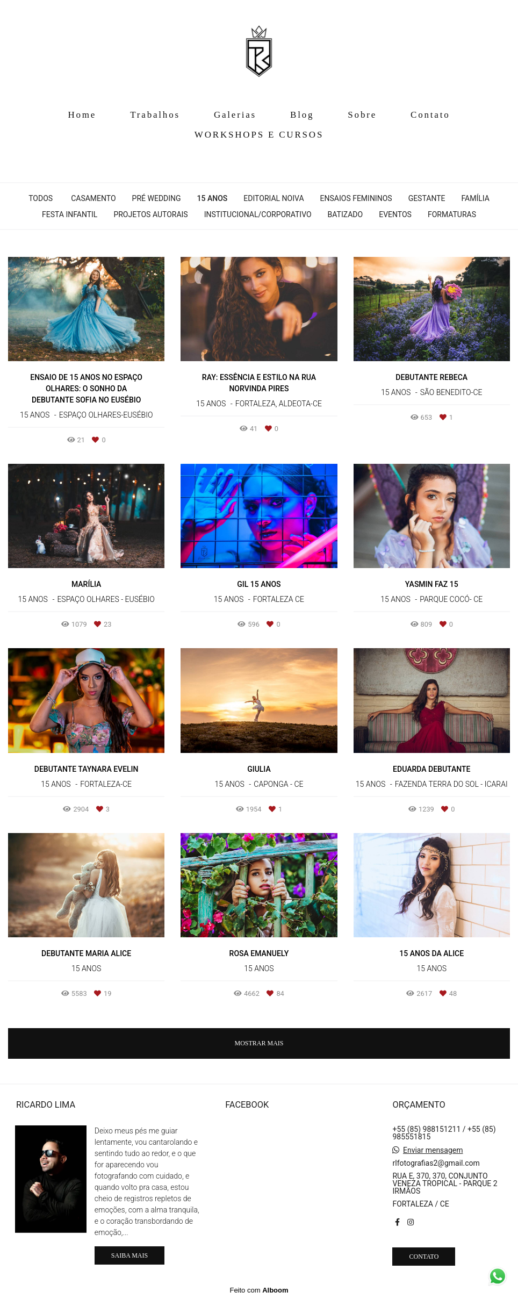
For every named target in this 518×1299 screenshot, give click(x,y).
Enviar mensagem (433, 1150)
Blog (302, 115)
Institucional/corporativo (258, 214)
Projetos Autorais (150, 214)
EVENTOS (395, 214)
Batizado (345, 214)
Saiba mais (129, 1255)
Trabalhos (155, 115)
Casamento (93, 198)
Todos (40, 198)
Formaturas (452, 214)
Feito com (258, 1290)
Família (475, 198)
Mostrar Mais (258, 1043)
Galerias (235, 115)
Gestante (426, 198)
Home (82, 115)
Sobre (362, 115)
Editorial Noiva (273, 198)
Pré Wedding (156, 198)
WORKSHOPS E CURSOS (259, 135)
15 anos (212, 198)
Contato (430, 115)
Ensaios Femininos (356, 198)
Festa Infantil (69, 214)
